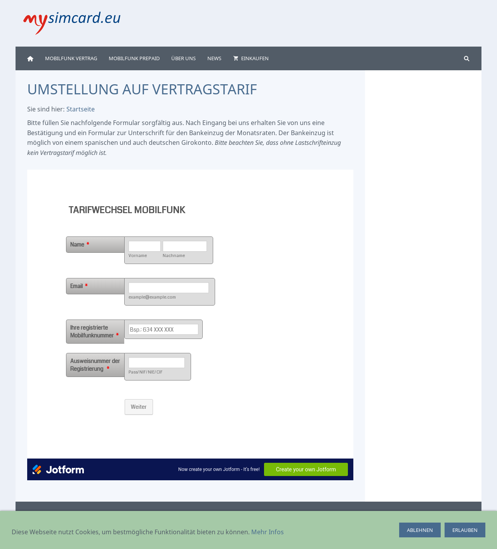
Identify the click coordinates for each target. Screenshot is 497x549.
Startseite (80, 109)
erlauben (465, 529)
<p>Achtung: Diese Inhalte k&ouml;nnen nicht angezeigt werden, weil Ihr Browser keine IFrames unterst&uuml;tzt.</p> (190, 325)
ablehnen (420, 529)
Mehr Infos (267, 532)
